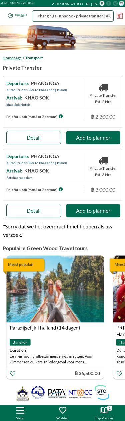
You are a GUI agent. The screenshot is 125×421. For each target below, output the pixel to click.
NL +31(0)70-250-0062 (18, 3)
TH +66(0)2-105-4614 (69, 3)
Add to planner (93, 137)
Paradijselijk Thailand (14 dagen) (45, 328)
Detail (34, 137)
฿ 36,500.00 (87, 373)
